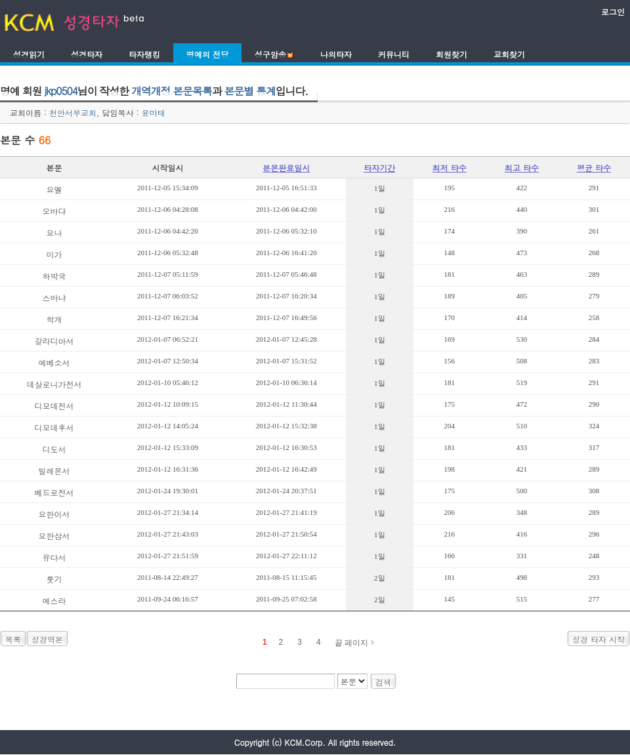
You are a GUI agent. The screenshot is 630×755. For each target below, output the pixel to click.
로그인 (613, 11)
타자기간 (379, 167)
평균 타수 (594, 167)
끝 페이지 (351, 642)
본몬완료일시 (286, 167)
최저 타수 (449, 167)
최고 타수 (522, 167)
